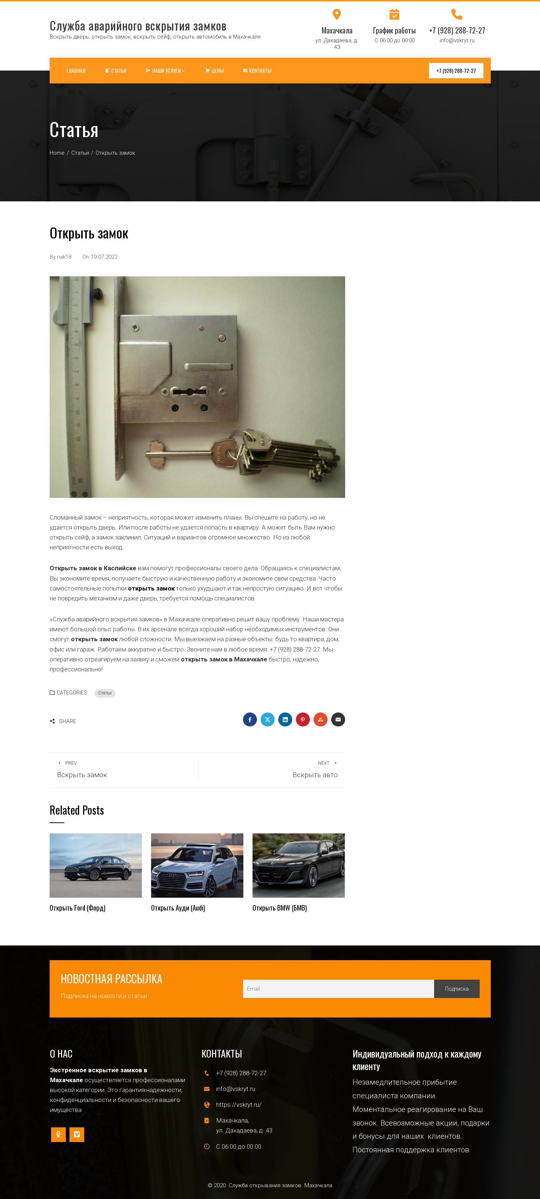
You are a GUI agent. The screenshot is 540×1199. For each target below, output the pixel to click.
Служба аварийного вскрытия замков (138, 25)
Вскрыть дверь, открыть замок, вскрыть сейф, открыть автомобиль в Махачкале (155, 36)
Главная (76, 70)
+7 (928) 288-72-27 (456, 70)
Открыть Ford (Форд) (78, 907)
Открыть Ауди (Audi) (178, 907)
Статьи (105, 693)
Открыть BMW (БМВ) (280, 907)
